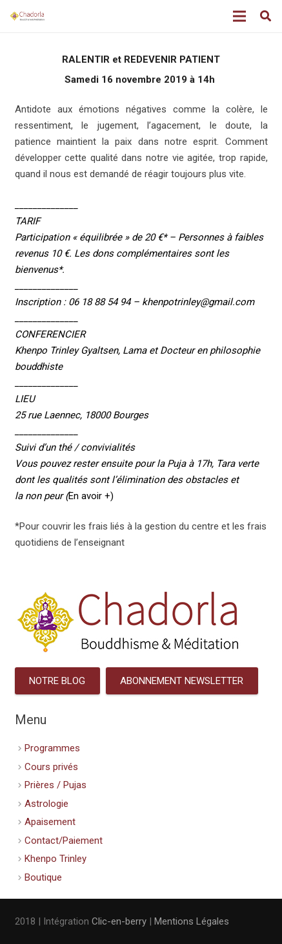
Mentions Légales (191, 921)
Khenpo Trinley (55, 858)
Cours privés (51, 767)
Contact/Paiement (64, 840)
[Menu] (239, 16)
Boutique (43, 877)
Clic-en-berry (119, 921)
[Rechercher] (265, 16)
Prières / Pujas (55, 785)
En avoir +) (91, 496)
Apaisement (50, 822)
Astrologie (46, 804)
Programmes (52, 748)
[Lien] (27, 16)
